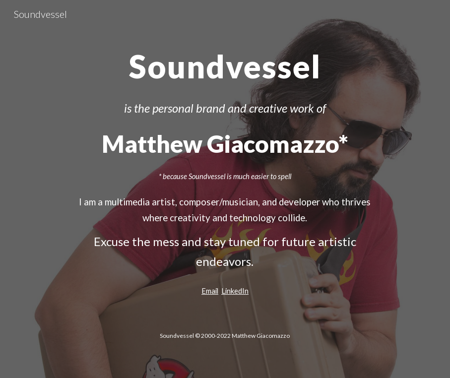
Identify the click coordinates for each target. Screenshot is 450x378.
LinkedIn (235, 291)
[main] (225, 62)
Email (209, 291)
